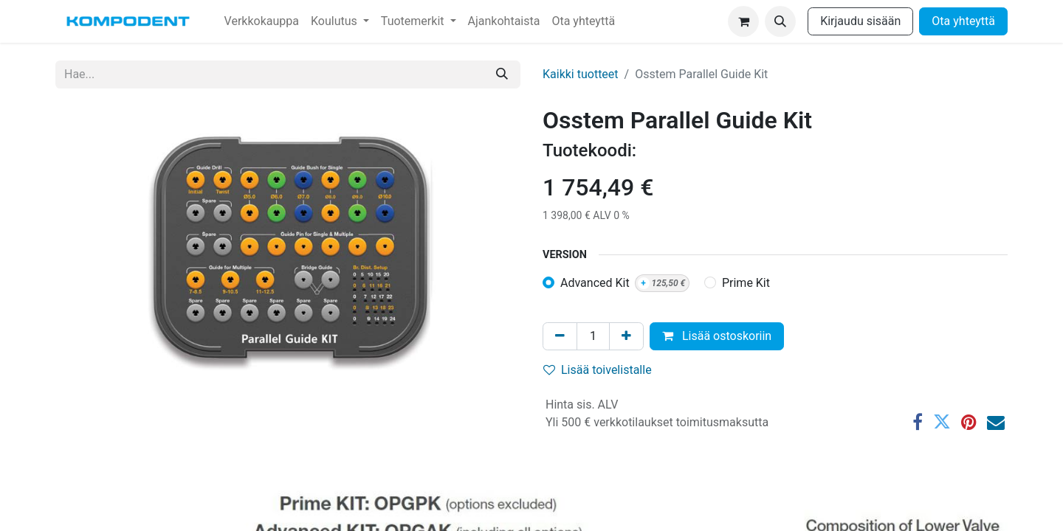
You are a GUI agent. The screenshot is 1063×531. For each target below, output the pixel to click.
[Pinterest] (969, 422)
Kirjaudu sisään (860, 21)
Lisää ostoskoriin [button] (716, 336)
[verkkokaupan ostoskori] (743, 21)
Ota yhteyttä (963, 21)
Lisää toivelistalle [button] (597, 370)
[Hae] (502, 74)
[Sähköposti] (996, 422)
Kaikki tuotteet (581, 74)
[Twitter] (942, 422)
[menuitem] (262, 21)
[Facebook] (917, 422)
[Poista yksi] (560, 336)
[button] (780, 21)
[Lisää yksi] (626, 336)
